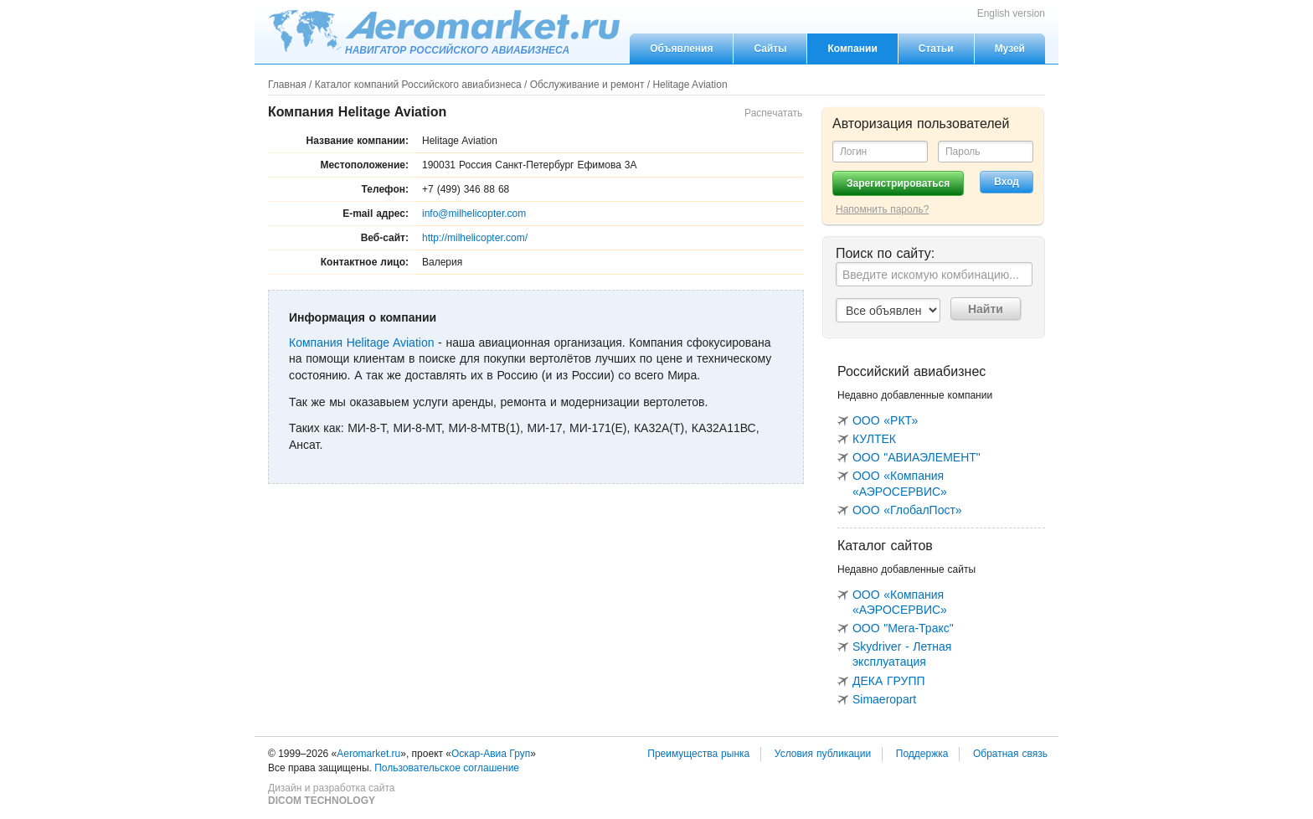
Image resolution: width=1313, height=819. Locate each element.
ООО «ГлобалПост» (907, 510)
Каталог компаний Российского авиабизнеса (418, 84)
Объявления (681, 48)
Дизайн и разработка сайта (331, 794)
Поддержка (922, 754)
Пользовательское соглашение (446, 768)
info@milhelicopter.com (474, 213)
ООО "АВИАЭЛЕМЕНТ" (916, 457)
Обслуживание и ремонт (587, 84)
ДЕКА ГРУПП (888, 681)
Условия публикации (823, 754)
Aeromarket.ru (444, 31)
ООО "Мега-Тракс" (903, 628)
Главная (287, 84)
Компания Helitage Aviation (361, 342)
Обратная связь (1010, 754)
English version (1011, 13)
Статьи (936, 48)
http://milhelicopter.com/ (475, 238)
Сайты (770, 48)
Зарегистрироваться (898, 183)
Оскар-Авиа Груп (490, 754)
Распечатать (773, 113)
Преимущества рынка (698, 754)
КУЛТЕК (874, 439)
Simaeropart (884, 699)
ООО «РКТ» (885, 420)
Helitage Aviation (689, 84)
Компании (852, 48)
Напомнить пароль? (882, 209)
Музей (1010, 48)
